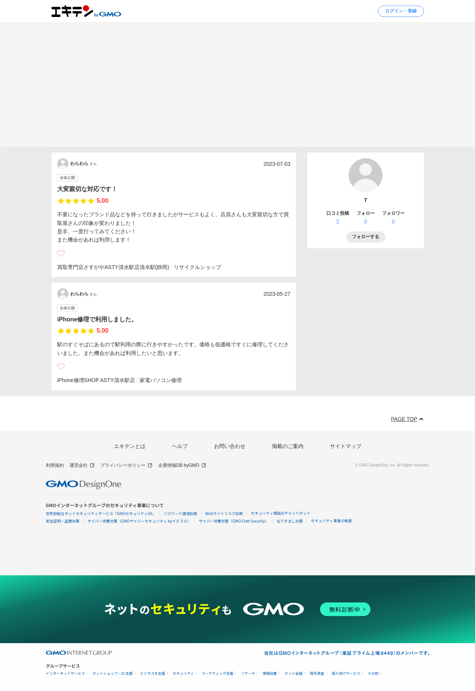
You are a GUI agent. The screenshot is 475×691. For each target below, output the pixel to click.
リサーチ (248, 673)
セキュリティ (183, 673)
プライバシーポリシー (126, 465)
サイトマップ (345, 446)
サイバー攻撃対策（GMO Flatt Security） (234, 521)
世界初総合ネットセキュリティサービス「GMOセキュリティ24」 (101, 513)
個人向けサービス (346, 673)
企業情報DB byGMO (182, 465)
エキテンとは (130, 446)
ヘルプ (180, 446)
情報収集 (270, 673)
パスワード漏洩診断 (180, 513)
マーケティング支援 (218, 673)
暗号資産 (317, 673)
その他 (373, 673)
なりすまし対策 (289, 521)
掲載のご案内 (288, 446)
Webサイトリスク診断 (224, 513)
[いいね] (61, 253)
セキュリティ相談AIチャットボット (280, 513)
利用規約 (55, 465)
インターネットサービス (65, 673)
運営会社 (82, 465)
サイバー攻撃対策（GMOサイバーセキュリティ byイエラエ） (139, 521)
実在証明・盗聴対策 (63, 521)
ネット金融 (293, 673)
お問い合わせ (230, 446)
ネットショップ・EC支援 (113, 673)
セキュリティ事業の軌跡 (331, 520)
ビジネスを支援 (152, 673)
